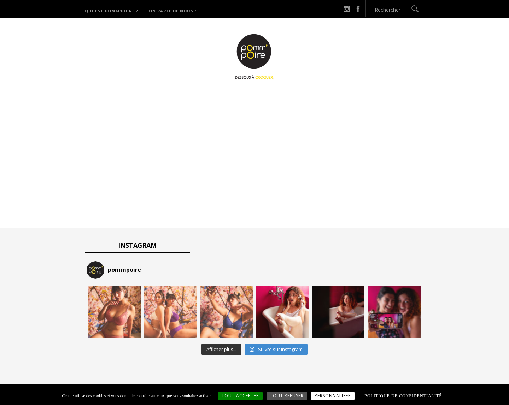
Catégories (264, 95)
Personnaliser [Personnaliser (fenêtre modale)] (333, 396)
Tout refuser (287, 396)
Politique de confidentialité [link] (403, 395)
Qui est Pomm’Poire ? (111, 10)
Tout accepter (240, 396)
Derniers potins (318, 95)
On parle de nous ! (172, 10)
